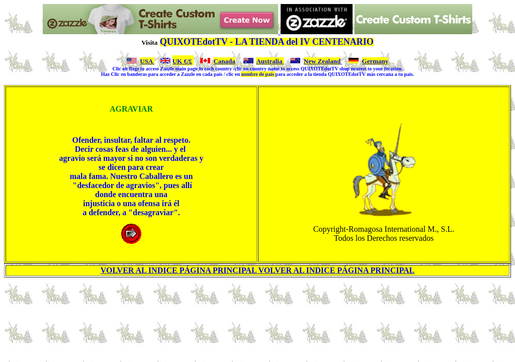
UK (178, 61)
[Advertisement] (259, 308)
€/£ (187, 61)
